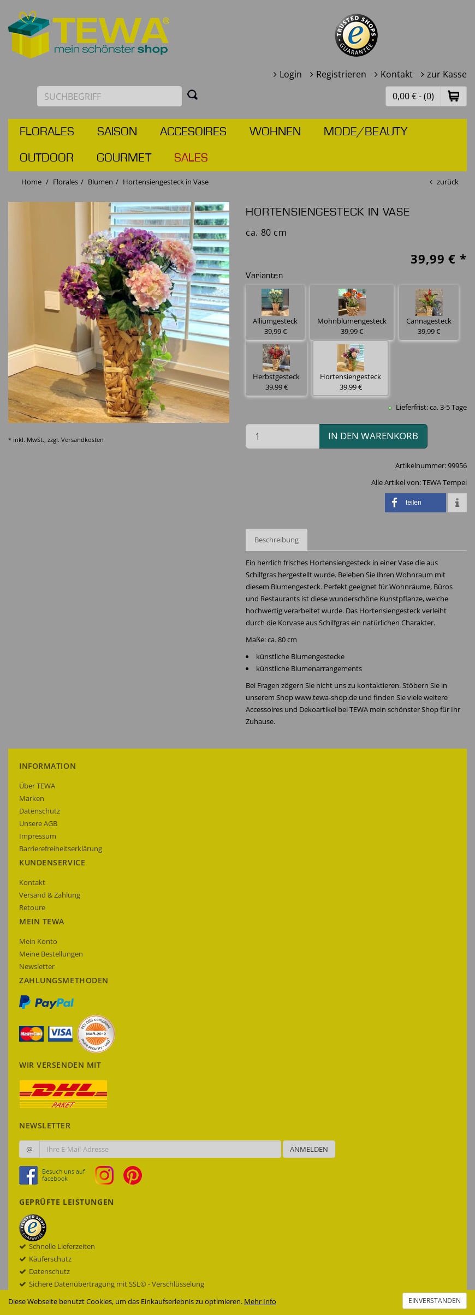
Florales (47, 132)
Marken (31, 798)
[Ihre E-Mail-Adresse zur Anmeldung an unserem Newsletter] (160, 1149)
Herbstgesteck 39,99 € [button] (276, 368)
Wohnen (275, 132)
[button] (454, 95)
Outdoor (47, 158)
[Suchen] (193, 94)
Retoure (32, 907)
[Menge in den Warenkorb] (282, 436)
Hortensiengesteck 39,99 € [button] (350, 368)
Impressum (37, 836)
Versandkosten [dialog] (82, 439)
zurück (448, 182)
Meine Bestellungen (51, 954)
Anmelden (309, 1149)
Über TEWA (37, 786)
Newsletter (37, 966)
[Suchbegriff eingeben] (109, 96)
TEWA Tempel (445, 482)
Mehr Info (260, 1301)
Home (31, 182)
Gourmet (124, 158)
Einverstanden (434, 1300)
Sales (191, 158)
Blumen (100, 182)
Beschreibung (276, 540)
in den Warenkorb (373, 435)
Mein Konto (38, 941)
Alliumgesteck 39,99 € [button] (275, 312)
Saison (117, 132)
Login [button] (291, 74)
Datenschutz (39, 811)
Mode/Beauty (365, 132)
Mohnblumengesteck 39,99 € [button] (352, 312)
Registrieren (341, 74)
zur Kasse (447, 74)
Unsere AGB (38, 823)
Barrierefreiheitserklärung (60, 848)
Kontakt (397, 74)
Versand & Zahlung (49, 895)
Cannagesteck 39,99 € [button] (429, 312)
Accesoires (193, 132)
